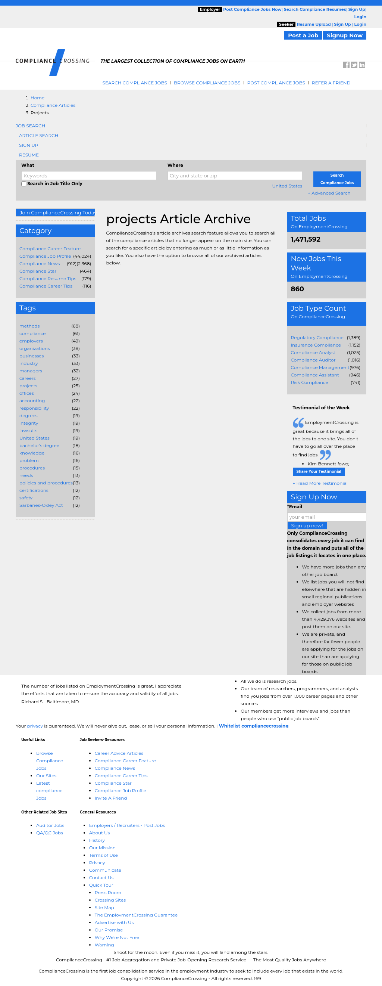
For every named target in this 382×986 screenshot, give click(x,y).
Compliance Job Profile (45, 256)
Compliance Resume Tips (47, 278)
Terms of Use (103, 855)
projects (28, 385)
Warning (104, 945)
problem (29, 460)
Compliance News (39, 263)
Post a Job (303, 35)
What (27, 165)
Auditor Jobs (50, 825)
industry (28, 363)
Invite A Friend (111, 798)
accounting (32, 400)
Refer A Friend (331, 83)
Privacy (97, 862)
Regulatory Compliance (317, 337)
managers (30, 370)
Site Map (104, 907)
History (97, 840)
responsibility (34, 408)
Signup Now (345, 35)
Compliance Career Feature (50, 248)
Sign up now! (307, 525)
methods (29, 326)
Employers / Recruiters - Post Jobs (127, 825)
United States (287, 186)
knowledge (31, 453)
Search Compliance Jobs (135, 83)
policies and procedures (46, 483)
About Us (99, 832)
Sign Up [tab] (28, 145)
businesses (31, 356)
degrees (28, 415)
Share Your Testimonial (319, 471)
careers (27, 378)
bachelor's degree (39, 445)
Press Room (108, 892)
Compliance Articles (53, 105)
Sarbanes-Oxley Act (41, 505)
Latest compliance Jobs (49, 790)
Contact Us (101, 877)
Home (37, 97)
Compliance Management (320, 367)
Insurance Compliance (316, 345)
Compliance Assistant (315, 375)
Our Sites (46, 775)
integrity (28, 423)
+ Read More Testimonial (320, 483)
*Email (294, 506)
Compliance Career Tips (45, 286)
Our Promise (109, 930)
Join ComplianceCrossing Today (57, 213)
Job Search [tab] (30, 125)
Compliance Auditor (313, 360)
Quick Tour (101, 885)
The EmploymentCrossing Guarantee (136, 915)
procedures (32, 468)
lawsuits (28, 430)
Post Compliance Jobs (276, 83)
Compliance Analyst (313, 352)
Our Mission (102, 847)
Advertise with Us (114, 922)
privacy (35, 726)
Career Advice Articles (119, 753)
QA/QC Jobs (49, 832)
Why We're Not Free (117, 937)
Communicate (105, 870)
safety (25, 497)
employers (31, 341)
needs (26, 475)
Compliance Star (37, 271)
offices (26, 393)
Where (175, 165)
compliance (32, 333)
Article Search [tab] (38, 135)
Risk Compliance (309, 382)
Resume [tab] (29, 155)
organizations (34, 348)
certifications (33, 490)
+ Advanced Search (329, 193)
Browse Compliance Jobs (207, 83)
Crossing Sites (110, 900)
